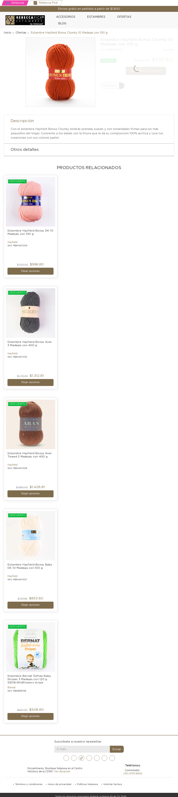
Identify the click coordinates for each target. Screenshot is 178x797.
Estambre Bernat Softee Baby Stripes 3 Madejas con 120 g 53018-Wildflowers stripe (29, 677)
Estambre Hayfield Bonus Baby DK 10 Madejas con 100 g (30, 564)
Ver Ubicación (62, 768)
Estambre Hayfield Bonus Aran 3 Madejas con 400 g (30, 343)
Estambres (97, 16)
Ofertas (124, 16)
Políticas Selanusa (87, 781)
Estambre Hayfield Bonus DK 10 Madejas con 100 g (30, 232)
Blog (60, 23)
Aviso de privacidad (59, 781)
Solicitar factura (113, 781)
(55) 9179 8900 (132, 771)
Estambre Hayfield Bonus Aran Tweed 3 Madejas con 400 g (30, 454)
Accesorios (67, 16)
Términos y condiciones (29, 781)
